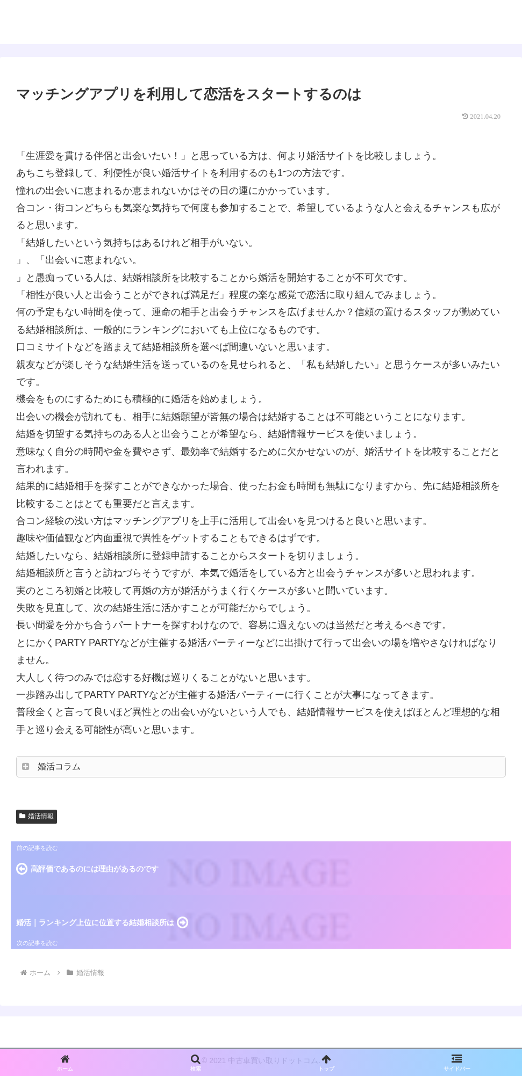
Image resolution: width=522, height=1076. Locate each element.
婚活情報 (36, 816)
